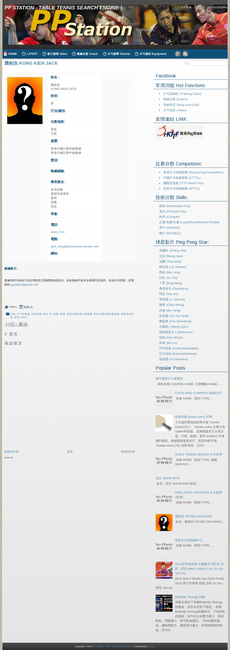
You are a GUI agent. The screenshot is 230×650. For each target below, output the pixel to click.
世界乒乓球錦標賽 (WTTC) (181, 188)
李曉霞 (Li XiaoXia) (172, 299)
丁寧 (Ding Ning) (170, 283)
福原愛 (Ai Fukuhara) (173, 359)
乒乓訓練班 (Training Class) (182, 94)
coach (24, 317)
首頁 (70, 451)
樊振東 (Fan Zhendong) (175, 321)
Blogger (151, 646)
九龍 (12, 314)
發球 (16, 317)
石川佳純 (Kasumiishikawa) (177, 353)
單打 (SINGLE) (169, 227)
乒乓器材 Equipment (153, 54)
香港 (62, 314)
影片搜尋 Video (57, 54)
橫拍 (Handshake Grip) (175, 206)
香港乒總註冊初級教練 (106, 314)
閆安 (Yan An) (168, 294)
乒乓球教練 (23, 314)
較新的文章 (11, 451)
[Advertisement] (44, 505)
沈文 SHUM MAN (167, 478)
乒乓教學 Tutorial (119, 54)
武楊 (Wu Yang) (169, 310)
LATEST (32, 54)
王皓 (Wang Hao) (171, 256)
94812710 (58, 232)
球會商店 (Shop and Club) (181, 105)
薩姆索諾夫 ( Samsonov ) (176, 332)
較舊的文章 (128, 451)
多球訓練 (36, 314)
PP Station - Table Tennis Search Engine (62, 8)
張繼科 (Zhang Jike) (172, 250)
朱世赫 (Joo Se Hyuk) (174, 316)
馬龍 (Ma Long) (169, 272)
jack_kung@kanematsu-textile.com (75, 246)
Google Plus (178, 54)
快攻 (45, 314)
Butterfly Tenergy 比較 (190, 597)
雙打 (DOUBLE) (170, 233)
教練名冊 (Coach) (175, 99)
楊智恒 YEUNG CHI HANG (193, 516)
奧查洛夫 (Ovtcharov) (173, 288)
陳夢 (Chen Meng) (171, 305)
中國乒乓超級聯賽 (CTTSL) (181, 177)
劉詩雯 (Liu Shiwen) (172, 267)
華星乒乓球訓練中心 (189, 540)
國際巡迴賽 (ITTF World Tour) (183, 183)
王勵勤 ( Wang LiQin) (173, 326)
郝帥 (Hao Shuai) (171, 337)
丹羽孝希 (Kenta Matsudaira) (179, 348)
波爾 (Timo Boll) (170, 261)
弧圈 (56, 314)
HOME (12, 54)
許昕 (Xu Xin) (168, 277)
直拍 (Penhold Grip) (172, 211)
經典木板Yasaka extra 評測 (193, 417)
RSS (185, 54)
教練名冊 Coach (87, 54)
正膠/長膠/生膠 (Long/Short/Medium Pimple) (189, 222)
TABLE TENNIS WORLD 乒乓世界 (198, 454)
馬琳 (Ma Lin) (168, 343)
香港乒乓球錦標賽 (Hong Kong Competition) (193, 172)
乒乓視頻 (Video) (174, 110)
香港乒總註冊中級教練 (79, 314)
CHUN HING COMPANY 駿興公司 (198, 393)
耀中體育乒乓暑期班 (169, 378)
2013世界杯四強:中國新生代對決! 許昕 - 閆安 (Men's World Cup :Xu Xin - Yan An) (200, 568)
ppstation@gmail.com (24, 284)
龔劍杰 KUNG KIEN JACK (31, 63)
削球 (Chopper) (169, 217)
